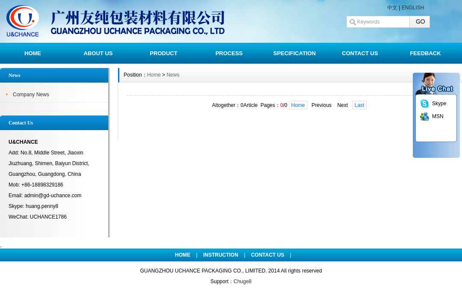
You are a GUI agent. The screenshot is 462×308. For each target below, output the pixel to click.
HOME (32, 53)
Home (154, 75)
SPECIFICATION (294, 53)
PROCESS (229, 53)
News (172, 75)
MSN (438, 116)
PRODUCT (163, 53)
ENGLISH (413, 8)
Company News (31, 95)
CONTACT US (360, 53)
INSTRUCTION (220, 255)
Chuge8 (243, 281)
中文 (392, 8)
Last (359, 105)
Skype (439, 104)
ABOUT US (98, 53)
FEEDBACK (425, 53)
